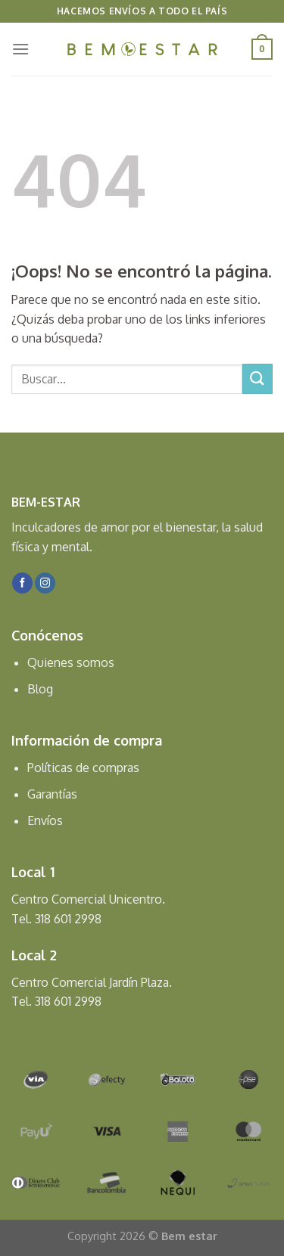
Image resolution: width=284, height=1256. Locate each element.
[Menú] (20, 48)
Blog (40, 688)
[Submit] (257, 378)
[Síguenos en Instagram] (45, 583)
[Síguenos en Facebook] (22, 583)
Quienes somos (70, 662)
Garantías (52, 794)
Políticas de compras (83, 767)
